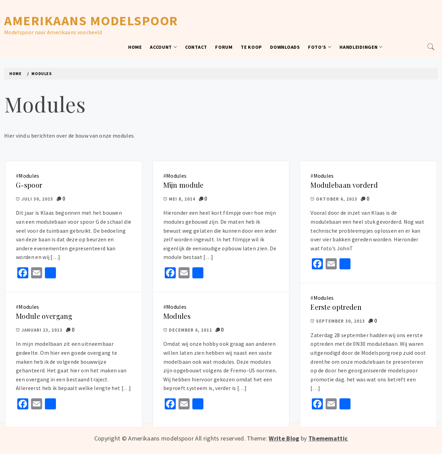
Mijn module (183, 184)
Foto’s (320, 47)
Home (135, 47)
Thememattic (328, 438)
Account (163, 47)
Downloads (285, 47)
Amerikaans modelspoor (91, 20)
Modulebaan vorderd (344, 184)
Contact (196, 47)
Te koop (251, 47)
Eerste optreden (336, 307)
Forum (224, 47)
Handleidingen (361, 47)
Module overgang (44, 316)
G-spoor (29, 184)
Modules (29, 175)
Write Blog (284, 438)
